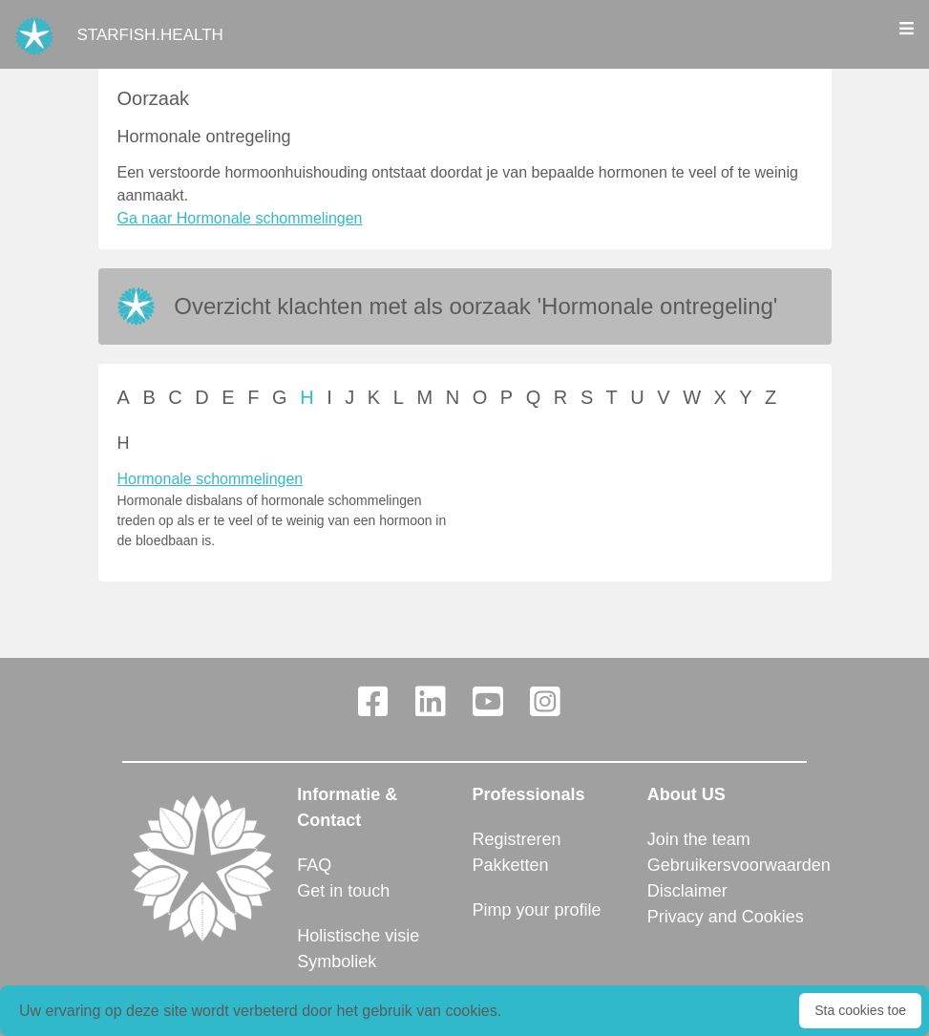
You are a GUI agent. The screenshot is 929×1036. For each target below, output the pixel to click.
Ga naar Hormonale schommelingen (240, 218)
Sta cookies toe (860, 1010)
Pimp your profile (537, 910)
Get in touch (343, 890)
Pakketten (511, 865)
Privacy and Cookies (725, 916)
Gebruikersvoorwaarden (727, 865)
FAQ (314, 865)
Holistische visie (358, 935)
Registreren (517, 839)
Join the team (698, 839)
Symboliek (336, 961)
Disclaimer (687, 890)
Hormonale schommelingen (210, 479)
